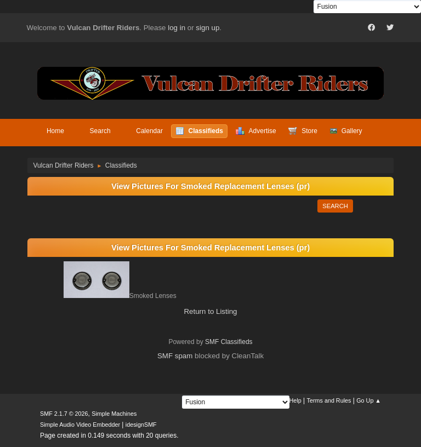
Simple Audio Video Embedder (80, 424)
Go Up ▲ (368, 400)
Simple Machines (114, 413)
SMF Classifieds (229, 342)
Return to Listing (210, 311)
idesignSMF (141, 424)
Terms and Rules (329, 400)
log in (176, 28)
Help (295, 400)
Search (335, 206)
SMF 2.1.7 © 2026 (64, 413)
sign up (207, 28)
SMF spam (174, 356)
